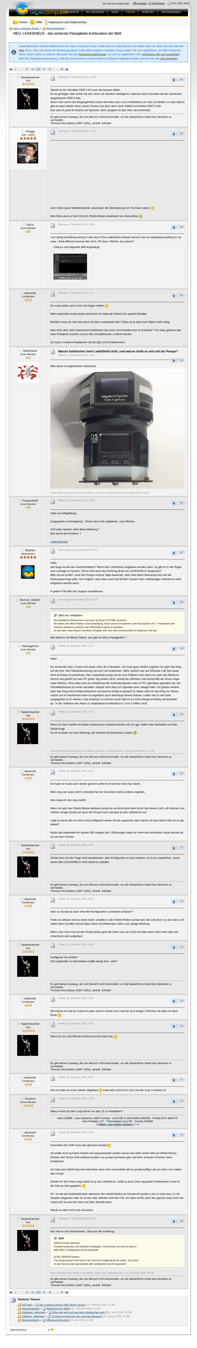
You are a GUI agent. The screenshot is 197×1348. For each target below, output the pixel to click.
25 (44, 69)
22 (27, 69)
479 (181, 1135)
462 (181, 133)
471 (181, 773)
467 (181, 552)
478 (181, 1101)
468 (181, 602)
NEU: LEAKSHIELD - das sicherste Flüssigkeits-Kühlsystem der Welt (67, 33)
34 (62, 69)
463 (181, 227)
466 (181, 503)
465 (181, 360)
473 (181, 901)
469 (181, 648)
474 (181, 947)
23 (32, 69)
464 (181, 295)
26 (49, 69)
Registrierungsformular (92, 54)
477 (181, 1079)
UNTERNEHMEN (171, 12)
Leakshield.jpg (59, 541)
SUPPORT (148, 12)
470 (181, 714)
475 (181, 1000)
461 (181, 79)
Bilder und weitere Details (115, 1124)
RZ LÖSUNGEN (95, 12)
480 (181, 1221)
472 (181, 847)
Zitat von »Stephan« (70, 615)
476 (181, 1026)
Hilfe (21, 50)
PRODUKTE (72, 12)
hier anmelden (169, 58)
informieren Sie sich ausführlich (161, 54)
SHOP (114, 12)
